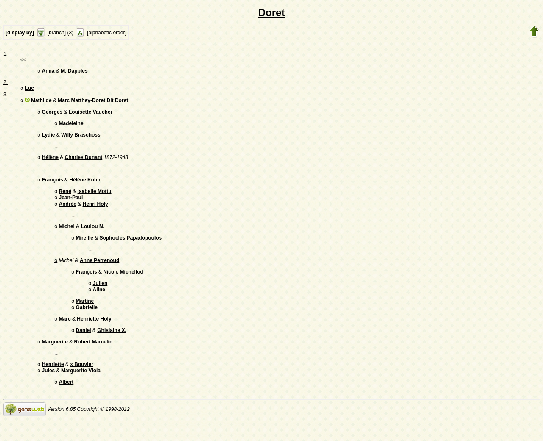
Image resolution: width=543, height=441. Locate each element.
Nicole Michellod (123, 284)
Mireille (84, 249)
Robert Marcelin (93, 360)
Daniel (83, 348)
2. (5, 83)
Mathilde (41, 103)
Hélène (50, 163)
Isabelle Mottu (95, 199)
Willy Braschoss (81, 140)
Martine (85, 316)
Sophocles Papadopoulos (131, 249)
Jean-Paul (71, 206)
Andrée (67, 213)
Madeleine (71, 128)
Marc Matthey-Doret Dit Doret (93, 103)
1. (5, 54)
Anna (48, 72)
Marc (65, 336)
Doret (271, 12)
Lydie (48, 140)
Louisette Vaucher (90, 115)
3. (5, 96)
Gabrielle (87, 324)
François (52, 187)
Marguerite (55, 360)
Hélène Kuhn (84, 187)
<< (23, 60)
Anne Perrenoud (99, 272)
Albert (66, 403)
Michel (67, 237)
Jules (48, 391)
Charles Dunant (84, 163)
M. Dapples (74, 72)
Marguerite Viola (81, 391)
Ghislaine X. (111, 348)
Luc (29, 90)
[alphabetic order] (106, 33)
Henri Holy (95, 213)
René (65, 199)
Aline (99, 304)
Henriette (53, 384)
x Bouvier (81, 384)
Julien (100, 297)
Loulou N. (92, 237)
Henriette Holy (94, 336)
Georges (52, 115)
